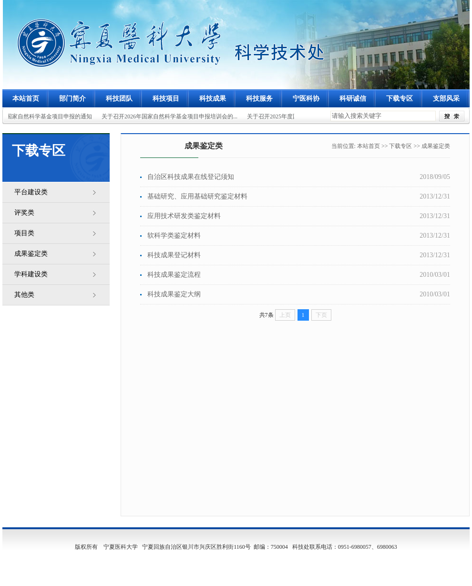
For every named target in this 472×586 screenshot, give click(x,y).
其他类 (24, 294)
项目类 (24, 233)
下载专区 (400, 146)
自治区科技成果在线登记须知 (190, 176)
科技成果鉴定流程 (174, 274)
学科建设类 (31, 274)
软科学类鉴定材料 (174, 235)
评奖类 (24, 212)
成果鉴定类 (31, 253)
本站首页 (25, 98)
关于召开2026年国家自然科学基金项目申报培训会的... (170, 116)
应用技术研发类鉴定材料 (184, 216)
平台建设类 (31, 192)
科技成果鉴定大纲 (174, 294)
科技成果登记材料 (174, 255)
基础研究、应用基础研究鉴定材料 (197, 196)
